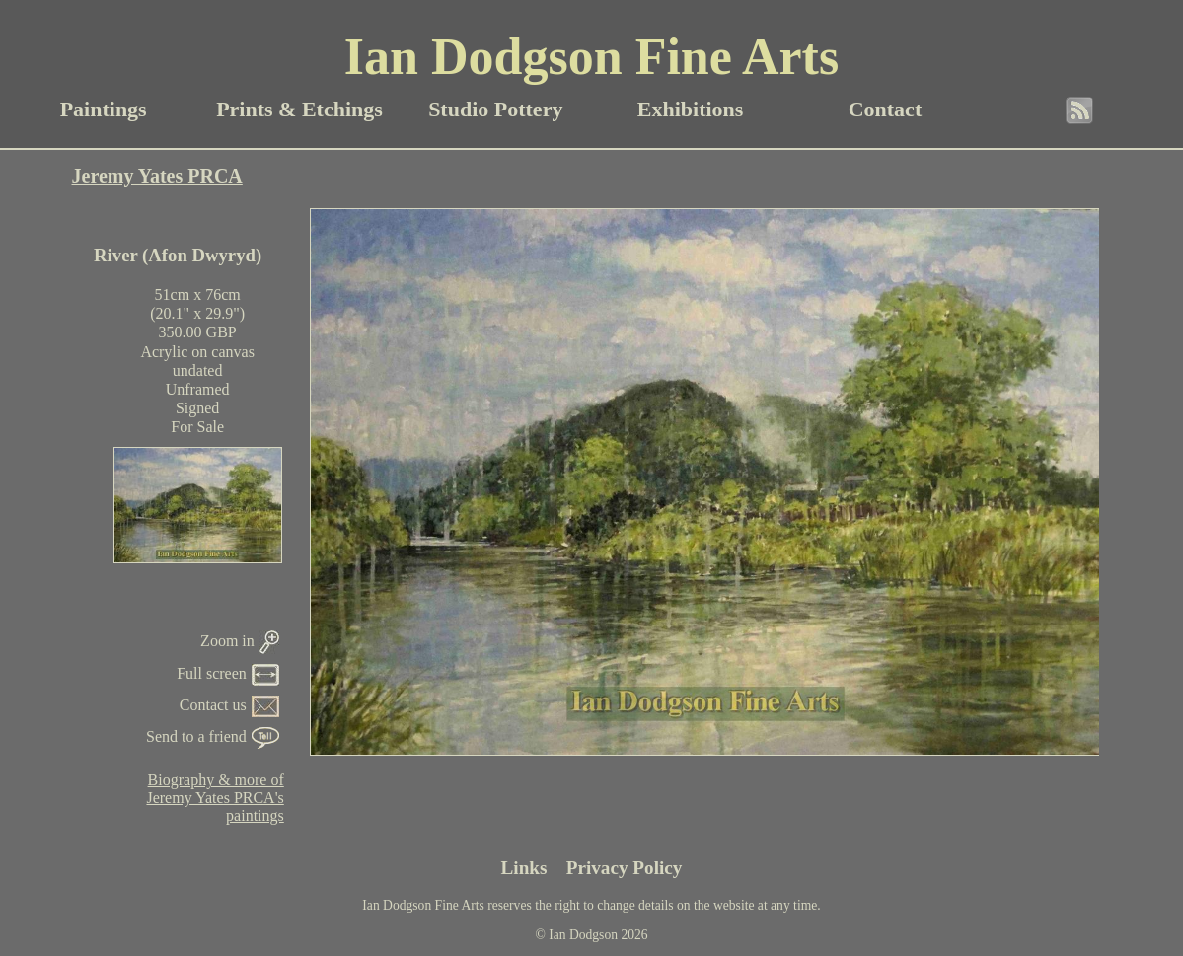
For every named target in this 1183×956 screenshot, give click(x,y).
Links (524, 867)
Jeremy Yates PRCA (157, 175)
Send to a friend (212, 736)
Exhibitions (690, 109)
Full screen (228, 673)
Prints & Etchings (299, 109)
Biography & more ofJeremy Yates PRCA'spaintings (214, 798)
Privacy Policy (624, 867)
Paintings (103, 109)
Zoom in (239, 640)
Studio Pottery (495, 109)
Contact (886, 109)
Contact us (229, 705)
